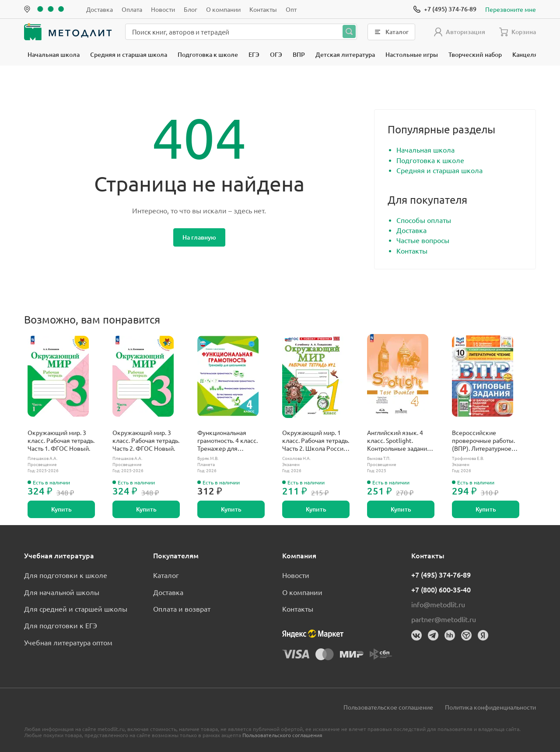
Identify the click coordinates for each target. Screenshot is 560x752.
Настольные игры (411, 54)
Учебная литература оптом (68, 642)
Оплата (132, 9)
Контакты (263, 9)
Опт (291, 9)
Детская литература (345, 54)
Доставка (99, 9)
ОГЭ (276, 54)
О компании (223, 9)
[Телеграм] (433, 635)
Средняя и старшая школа (128, 54)
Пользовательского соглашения (282, 734)
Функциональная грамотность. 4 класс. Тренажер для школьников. (227, 440)
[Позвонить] (444, 9)
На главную (199, 237)
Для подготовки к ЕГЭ (60, 625)
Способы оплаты (423, 220)
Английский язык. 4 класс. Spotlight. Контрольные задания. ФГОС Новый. (399, 440)
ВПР (299, 54)
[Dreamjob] (466, 635)
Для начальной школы (61, 592)
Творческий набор (475, 54)
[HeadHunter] (449, 635)
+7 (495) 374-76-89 (441, 574)
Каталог (166, 575)
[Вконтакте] (416, 635)
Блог (190, 9)
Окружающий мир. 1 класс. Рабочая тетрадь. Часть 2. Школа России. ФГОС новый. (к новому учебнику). (315, 440)
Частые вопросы (422, 240)
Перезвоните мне (510, 9)
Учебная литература (59, 555)
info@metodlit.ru (438, 604)
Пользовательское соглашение (388, 707)
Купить (61, 509)
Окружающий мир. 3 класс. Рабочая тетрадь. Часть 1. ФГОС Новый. (61, 440)
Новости (163, 9)
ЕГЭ (253, 54)
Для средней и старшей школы (75, 608)
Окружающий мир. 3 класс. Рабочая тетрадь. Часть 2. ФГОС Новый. (145, 440)
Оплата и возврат (181, 608)
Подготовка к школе (208, 54)
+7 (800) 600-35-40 (441, 589)
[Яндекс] (483, 635)
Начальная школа (54, 54)
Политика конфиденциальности (490, 707)
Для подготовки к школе (65, 575)
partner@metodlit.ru (443, 619)
